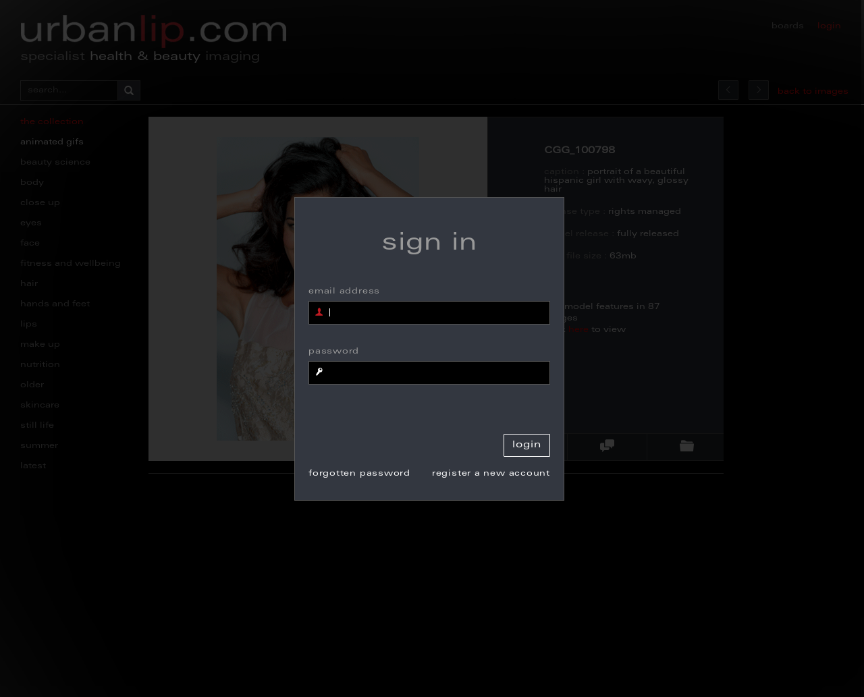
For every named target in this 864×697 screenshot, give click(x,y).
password (333, 351)
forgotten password (359, 474)
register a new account (491, 474)
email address (344, 291)
